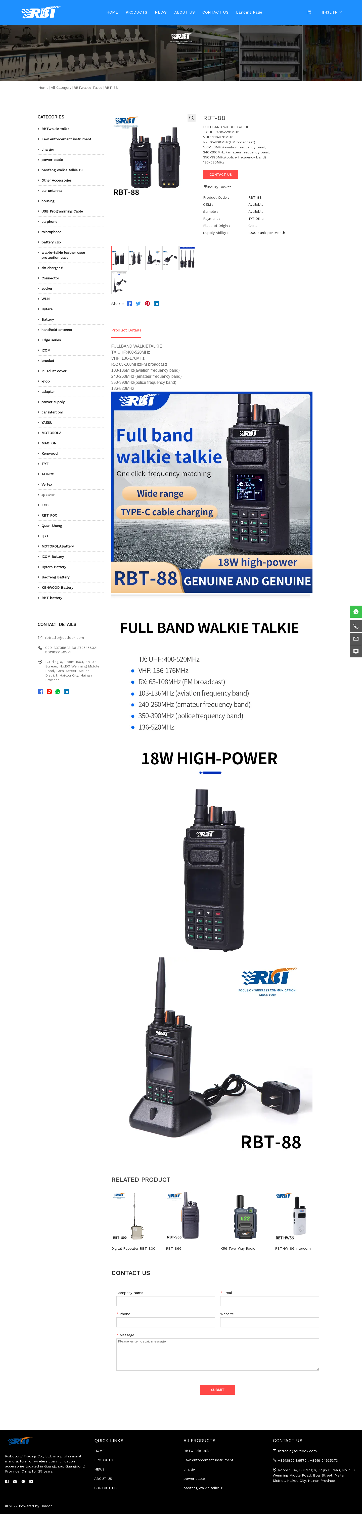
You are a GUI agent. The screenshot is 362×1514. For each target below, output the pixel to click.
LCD (45, 505)
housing (47, 201)
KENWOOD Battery (57, 587)
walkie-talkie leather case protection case (63, 255)
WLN (45, 299)
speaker (48, 495)
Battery (47, 319)
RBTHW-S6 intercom (293, 1248)
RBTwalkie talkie (88, 88)
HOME (112, 12)
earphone (49, 222)
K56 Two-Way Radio (237, 1248)
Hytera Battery (53, 567)
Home (43, 88)
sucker (46, 288)
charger (47, 149)
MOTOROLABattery (57, 546)
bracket (47, 361)
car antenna (51, 191)
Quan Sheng (51, 526)
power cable (52, 160)
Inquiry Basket (217, 187)
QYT (45, 536)
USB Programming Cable (62, 211)
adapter (48, 392)
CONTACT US (215, 12)
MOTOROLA (51, 433)
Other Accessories (56, 180)
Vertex (46, 484)
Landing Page (249, 12)
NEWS (161, 12)
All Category (61, 88)
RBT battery (51, 598)
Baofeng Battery (55, 577)
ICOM (45, 350)
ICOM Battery (52, 557)
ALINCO (47, 474)
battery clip (51, 242)
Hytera (47, 309)
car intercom (52, 412)
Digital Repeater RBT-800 (133, 1248)
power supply (53, 402)
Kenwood (49, 453)
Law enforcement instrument (66, 139)
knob (45, 381)
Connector (50, 278)
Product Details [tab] (126, 330)
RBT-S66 (174, 1248)
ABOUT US (184, 12)
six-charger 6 (52, 268)
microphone (51, 232)
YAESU (46, 422)
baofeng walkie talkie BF (62, 170)
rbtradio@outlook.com (64, 638)
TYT (45, 464)
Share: (117, 303)
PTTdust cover (53, 371)
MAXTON (48, 443)
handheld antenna (56, 330)
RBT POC (49, 515)
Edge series (51, 340)
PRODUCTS (136, 12)
